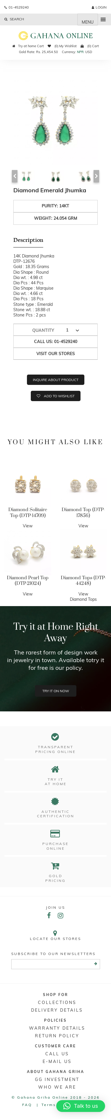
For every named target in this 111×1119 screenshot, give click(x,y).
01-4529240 (16, 7)
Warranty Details (57, 1028)
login (99, 7)
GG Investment (57, 1079)
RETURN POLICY (57, 1035)
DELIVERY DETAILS (57, 1010)
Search (14, 19)
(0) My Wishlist (62, 46)
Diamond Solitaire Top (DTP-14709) (27, 513)
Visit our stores (55, 353)
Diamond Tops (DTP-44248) (83, 581)
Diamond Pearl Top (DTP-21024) (28, 581)
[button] (80, 1106)
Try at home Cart (28, 46)
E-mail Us (57, 1061)
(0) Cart (90, 46)
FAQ (27, 1104)
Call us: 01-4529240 (55, 341)
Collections (57, 1002)
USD (88, 52)
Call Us (57, 1053)
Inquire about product (55, 380)
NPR (80, 52)
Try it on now (55, 691)
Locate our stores (55, 935)
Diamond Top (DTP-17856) (83, 513)
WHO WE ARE (57, 1087)
